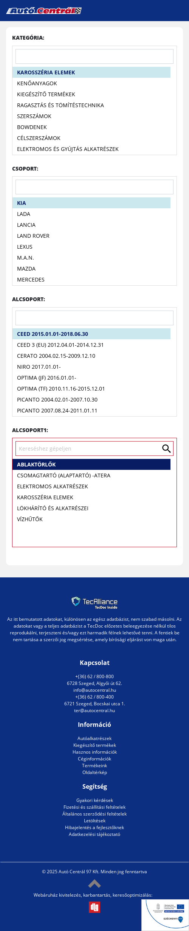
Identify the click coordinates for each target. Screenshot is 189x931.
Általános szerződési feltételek (94, 814)
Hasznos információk (95, 752)
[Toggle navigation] (177, 10)
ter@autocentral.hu (94, 710)
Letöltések (94, 820)
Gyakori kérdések (94, 800)
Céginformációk (94, 759)
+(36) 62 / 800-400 (94, 697)
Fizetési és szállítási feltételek (94, 807)
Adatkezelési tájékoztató (94, 834)
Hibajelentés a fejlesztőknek (94, 827)
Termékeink (94, 765)
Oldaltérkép (94, 772)
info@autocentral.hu (94, 690)
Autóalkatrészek (94, 738)
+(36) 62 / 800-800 (94, 676)
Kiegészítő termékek (94, 745)
